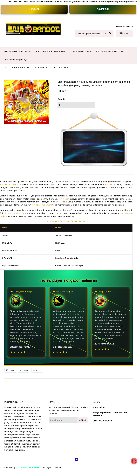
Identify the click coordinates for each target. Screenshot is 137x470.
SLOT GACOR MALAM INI (16, 67)
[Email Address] (63, 420)
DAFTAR (102, 9)
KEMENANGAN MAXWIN (109, 51)
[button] (134, 461)
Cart (124, 33)
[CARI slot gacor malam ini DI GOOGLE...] (94, 33)
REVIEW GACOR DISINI (17, 51)
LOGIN (34, 9)
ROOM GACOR (82, 51)
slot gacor (110, 184)
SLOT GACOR (41, 67)
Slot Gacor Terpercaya (17, 59)
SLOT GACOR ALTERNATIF (51, 51)
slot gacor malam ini (11, 184)
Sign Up (83, 420)
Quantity (62, 99)
